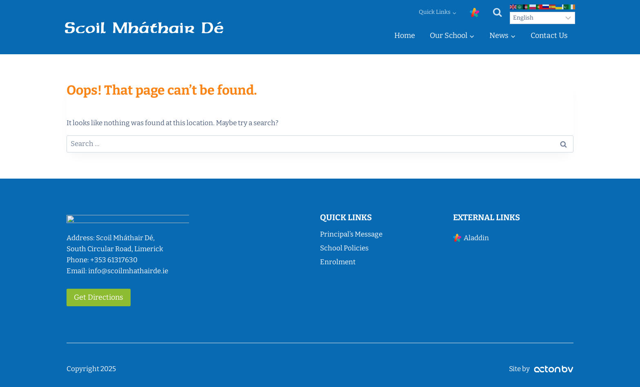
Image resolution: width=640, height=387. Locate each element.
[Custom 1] (474, 12)
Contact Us (549, 35)
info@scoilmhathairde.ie (128, 271)
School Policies (344, 248)
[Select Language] (542, 18)
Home (404, 35)
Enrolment (338, 262)
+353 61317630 (114, 260)
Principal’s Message (351, 234)
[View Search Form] (497, 12)
